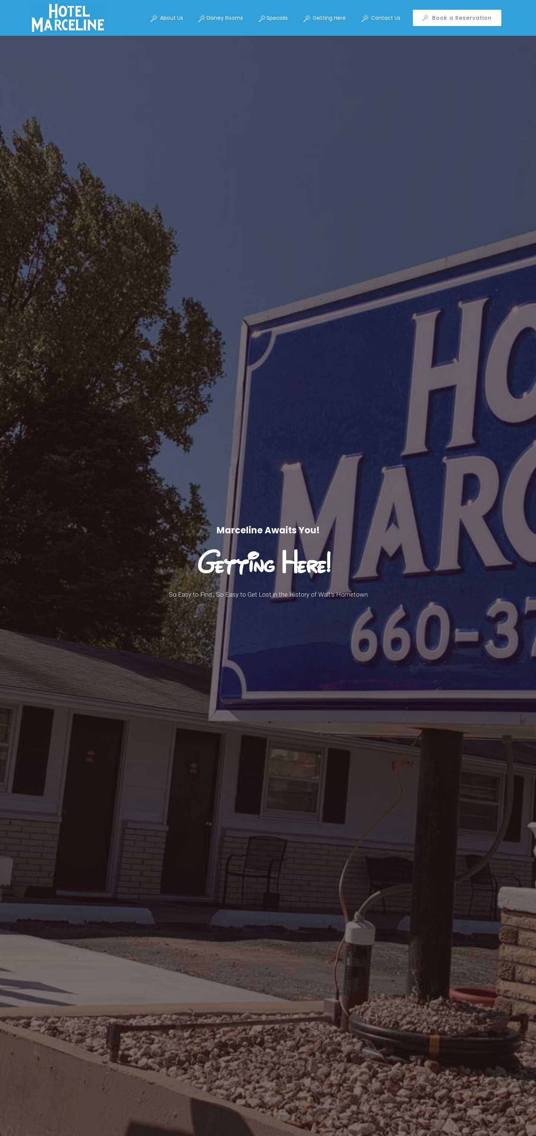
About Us (166, 18)
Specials (273, 18)
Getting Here (324, 18)
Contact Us (381, 18)
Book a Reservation (457, 18)
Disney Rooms (220, 18)
